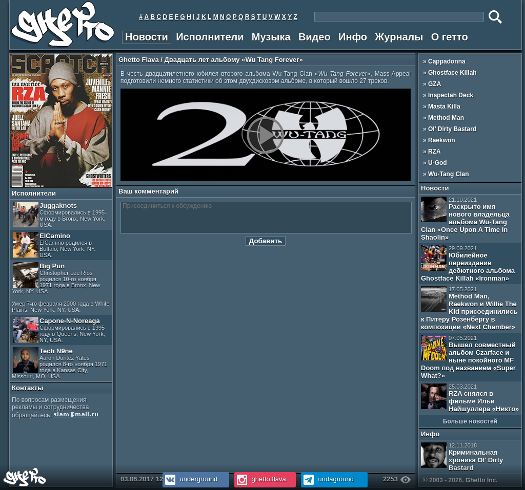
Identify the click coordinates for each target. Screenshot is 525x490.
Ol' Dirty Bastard (452, 129)
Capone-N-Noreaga (59, 330)
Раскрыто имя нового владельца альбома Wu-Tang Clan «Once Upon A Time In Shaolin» (465, 219)
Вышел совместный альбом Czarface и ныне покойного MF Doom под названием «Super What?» (468, 357)
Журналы (399, 36)
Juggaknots (60, 215)
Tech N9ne (59, 363)
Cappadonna (447, 61)
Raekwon (441, 140)
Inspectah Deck (450, 95)
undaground (327, 479)
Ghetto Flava (138, 59)
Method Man (446, 117)
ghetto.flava (260, 479)
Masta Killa (444, 106)
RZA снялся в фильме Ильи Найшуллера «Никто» (470, 398)
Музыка (271, 36)
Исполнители (210, 36)
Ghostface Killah (452, 72)
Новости (146, 36)
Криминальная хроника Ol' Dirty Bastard (462, 457)
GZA (434, 84)
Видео (314, 36)
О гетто (449, 36)
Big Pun (61, 287)
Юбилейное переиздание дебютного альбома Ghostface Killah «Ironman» (468, 263)
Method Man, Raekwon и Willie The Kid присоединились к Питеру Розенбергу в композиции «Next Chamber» (469, 308)
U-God (437, 162)
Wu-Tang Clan (448, 174)
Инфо (352, 36)
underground (190, 479)
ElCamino (54, 245)
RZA (434, 151)
